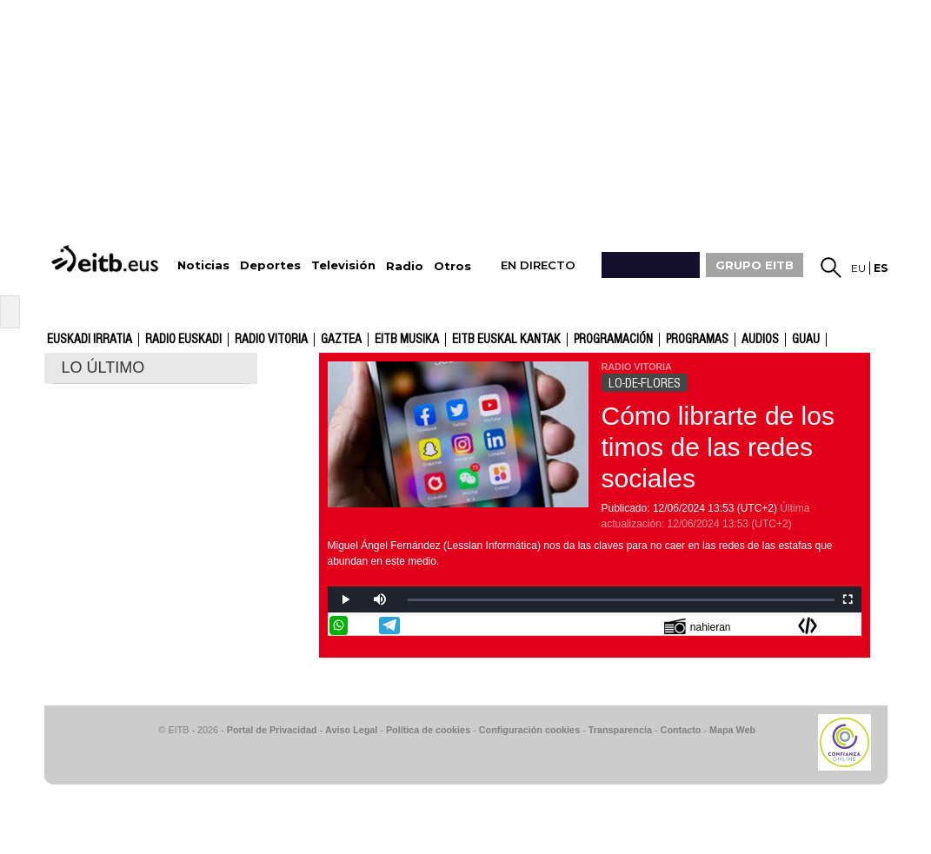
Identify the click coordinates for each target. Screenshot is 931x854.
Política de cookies (428, 730)
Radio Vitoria (271, 340)
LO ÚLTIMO (103, 367)
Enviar (850, 625)
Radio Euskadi (183, 340)
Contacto (681, 730)
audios (760, 340)
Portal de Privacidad (272, 730)
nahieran (697, 626)
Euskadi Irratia (89, 340)
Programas (697, 340)
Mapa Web (732, 730)
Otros (452, 266)
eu (858, 268)
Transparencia (620, 730)
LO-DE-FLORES (644, 383)
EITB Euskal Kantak (506, 340)
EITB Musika (407, 340)
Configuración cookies (529, 730)
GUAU (806, 340)
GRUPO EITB (754, 265)
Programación (613, 340)
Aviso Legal (351, 730)
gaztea (341, 340)
